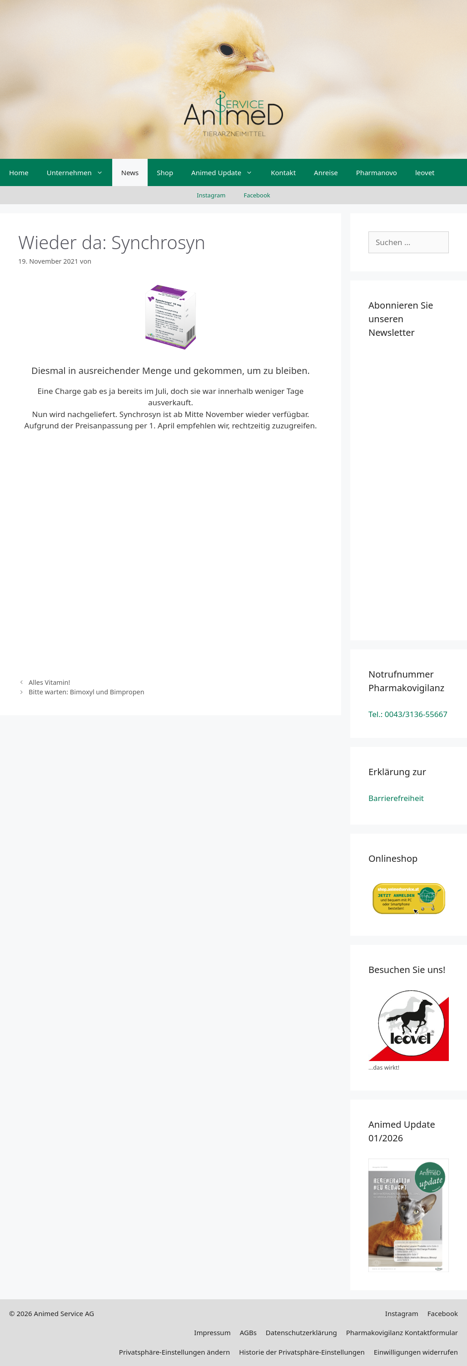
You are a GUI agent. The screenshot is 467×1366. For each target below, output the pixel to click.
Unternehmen (79, 172)
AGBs (248, 1332)
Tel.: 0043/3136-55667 (407, 714)
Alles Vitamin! (49, 682)
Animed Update (226, 172)
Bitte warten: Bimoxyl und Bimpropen (86, 692)
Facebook (256, 195)
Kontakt (283, 172)
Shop (165, 172)
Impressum (212, 1332)
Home (19, 172)
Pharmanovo (376, 172)
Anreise (326, 172)
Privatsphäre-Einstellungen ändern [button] (174, 1351)
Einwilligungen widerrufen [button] (416, 1351)
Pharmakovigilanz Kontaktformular (402, 1332)
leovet (425, 172)
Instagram (211, 195)
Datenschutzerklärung (301, 1332)
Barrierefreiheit (396, 798)
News (130, 172)
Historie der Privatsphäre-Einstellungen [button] (302, 1351)
